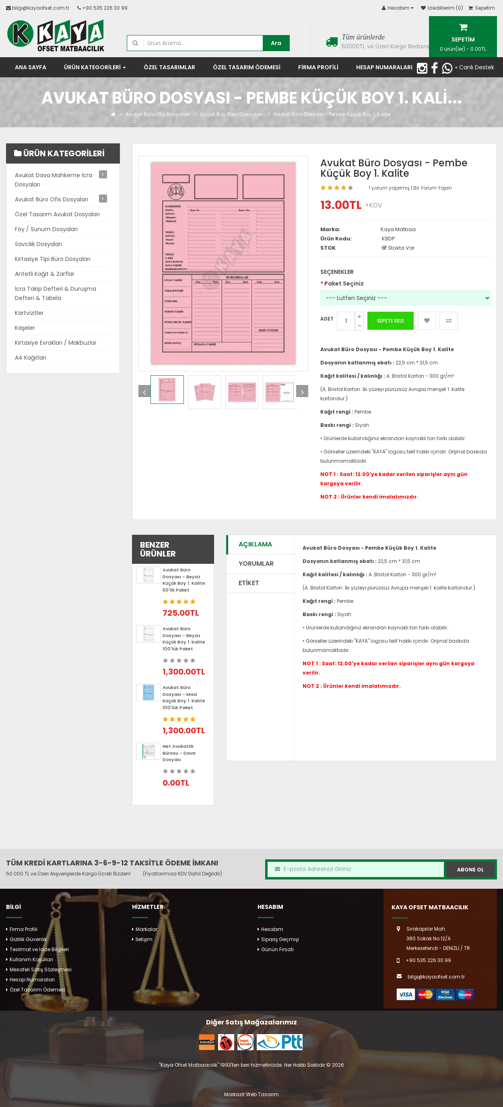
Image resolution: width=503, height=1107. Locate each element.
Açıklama (255, 544)
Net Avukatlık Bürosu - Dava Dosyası (179, 753)
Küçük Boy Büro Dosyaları (231, 114)
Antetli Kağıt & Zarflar (44, 274)
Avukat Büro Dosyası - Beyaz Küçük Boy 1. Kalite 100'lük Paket (184, 638)
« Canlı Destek (474, 67)
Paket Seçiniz (344, 283)
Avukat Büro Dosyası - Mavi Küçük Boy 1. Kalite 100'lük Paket (184, 697)
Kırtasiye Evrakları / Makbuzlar (56, 343)
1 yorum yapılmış (390, 187)
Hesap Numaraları (32, 979)
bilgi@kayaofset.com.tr (40, 7)
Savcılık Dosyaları (38, 244)
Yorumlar (256, 563)
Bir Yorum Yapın (432, 187)
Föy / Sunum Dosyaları (46, 229)
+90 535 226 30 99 (105, 7)
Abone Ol (470, 869)
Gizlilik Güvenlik (28, 939)
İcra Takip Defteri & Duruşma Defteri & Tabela (55, 293)
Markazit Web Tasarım (251, 1094)
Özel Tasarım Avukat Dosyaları (57, 214)
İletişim (144, 939)
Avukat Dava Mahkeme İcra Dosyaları (53, 179)
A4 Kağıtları (30, 358)
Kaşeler (25, 328)
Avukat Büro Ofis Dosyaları (158, 114)
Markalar (146, 929)
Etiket (249, 583)
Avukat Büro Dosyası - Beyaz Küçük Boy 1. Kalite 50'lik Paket (184, 580)
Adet (327, 318)
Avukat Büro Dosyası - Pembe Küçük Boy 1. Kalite (331, 114)
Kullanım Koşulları (31, 959)
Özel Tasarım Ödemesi (37, 989)
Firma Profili (23, 929)
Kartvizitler (29, 313)
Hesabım (272, 929)
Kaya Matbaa (398, 229)
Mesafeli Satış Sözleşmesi (41, 969)
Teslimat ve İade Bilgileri (39, 949)
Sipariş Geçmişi (280, 939)
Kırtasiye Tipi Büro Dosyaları (53, 259)
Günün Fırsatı (277, 949)
